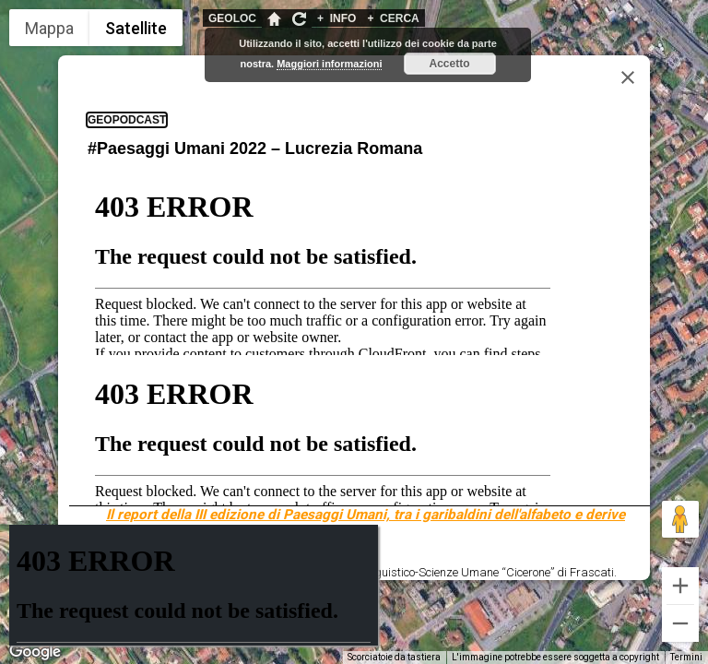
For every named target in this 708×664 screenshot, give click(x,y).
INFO (336, 18)
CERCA (393, 18)
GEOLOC (232, 18)
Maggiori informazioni (329, 63)
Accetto (450, 63)
